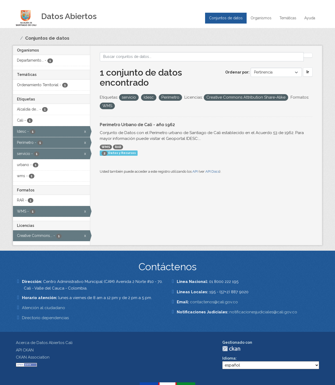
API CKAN (25, 350)
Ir (307, 72)
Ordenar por (236, 72)
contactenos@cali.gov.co (214, 302)
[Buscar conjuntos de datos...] (202, 56)
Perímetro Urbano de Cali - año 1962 (137, 124)
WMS (106, 147)
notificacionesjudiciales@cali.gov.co (263, 312)
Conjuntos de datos (226, 18)
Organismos (261, 18)
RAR (118, 147)
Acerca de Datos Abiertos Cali (44, 342)
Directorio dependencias (45, 317)
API (195, 171)
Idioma (229, 358)
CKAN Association (32, 357)
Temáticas (287, 18)
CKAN (231, 348)
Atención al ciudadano (43, 307)
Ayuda (309, 18)
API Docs (212, 171)
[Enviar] (308, 55)
